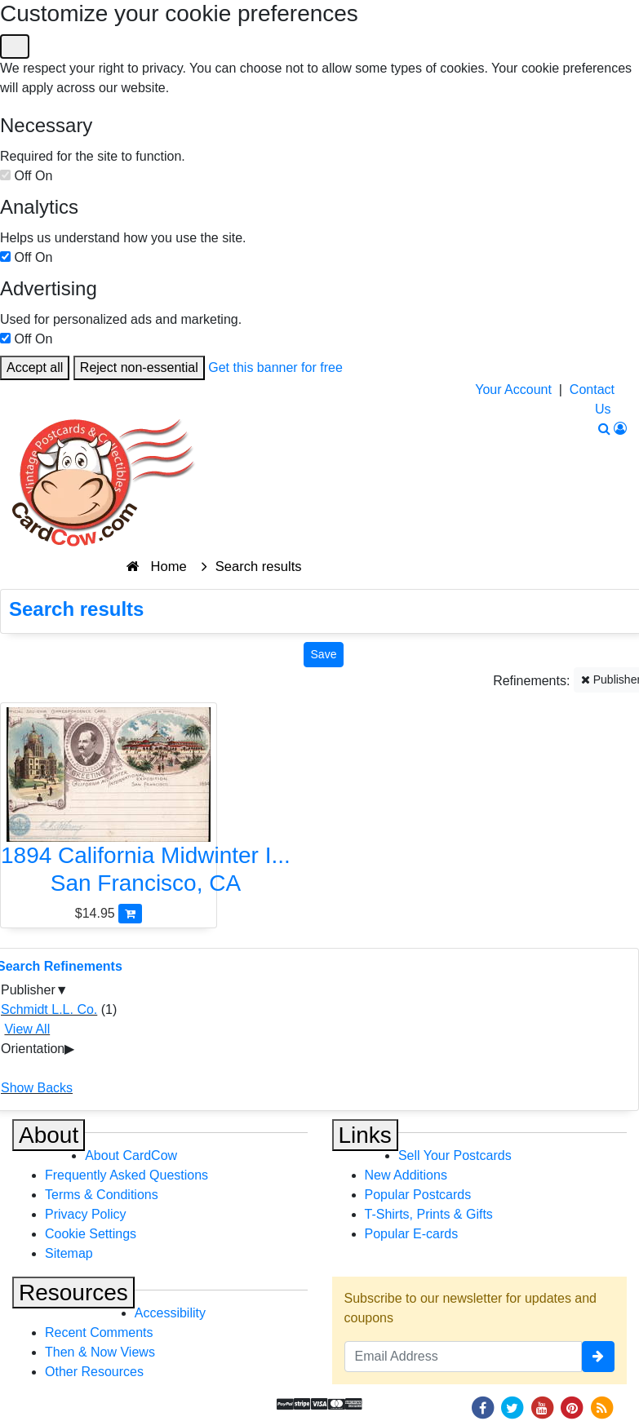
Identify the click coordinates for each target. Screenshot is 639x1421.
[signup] (598, 1356)
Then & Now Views (100, 1352)
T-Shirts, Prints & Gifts (429, 1214)
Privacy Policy (85, 1214)
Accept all (35, 367)
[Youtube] (542, 1407)
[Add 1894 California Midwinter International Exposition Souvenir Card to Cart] (130, 913)
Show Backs (37, 1088)
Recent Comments (99, 1332)
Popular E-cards (412, 1234)
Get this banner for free (275, 367)
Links (365, 1135)
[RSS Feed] (601, 1407)
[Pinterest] (572, 1407)
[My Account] (620, 429)
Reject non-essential (139, 367)
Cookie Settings (90, 1234)
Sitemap (69, 1253)
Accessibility (170, 1313)
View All (27, 1029)
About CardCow (131, 1155)
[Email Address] (463, 1356)
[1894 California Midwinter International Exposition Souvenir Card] (108, 805)
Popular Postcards (418, 1195)
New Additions (406, 1175)
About (48, 1135)
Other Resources (94, 1372)
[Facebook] (482, 1407)
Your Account (513, 389)
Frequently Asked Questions (126, 1175)
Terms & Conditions (101, 1195)
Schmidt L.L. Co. (49, 1009)
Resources (73, 1292)
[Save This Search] (324, 654)
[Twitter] (512, 1407)
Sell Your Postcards (455, 1155)
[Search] (604, 429)
